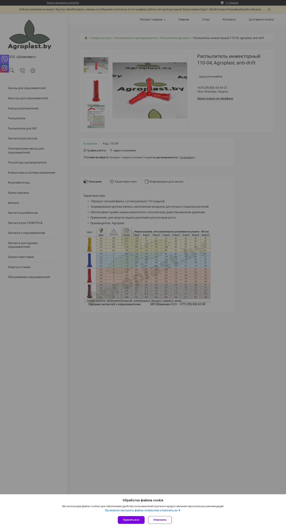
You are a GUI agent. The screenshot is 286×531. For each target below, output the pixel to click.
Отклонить (160, 519)
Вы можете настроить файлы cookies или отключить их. (141, 511)
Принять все (131, 519)
